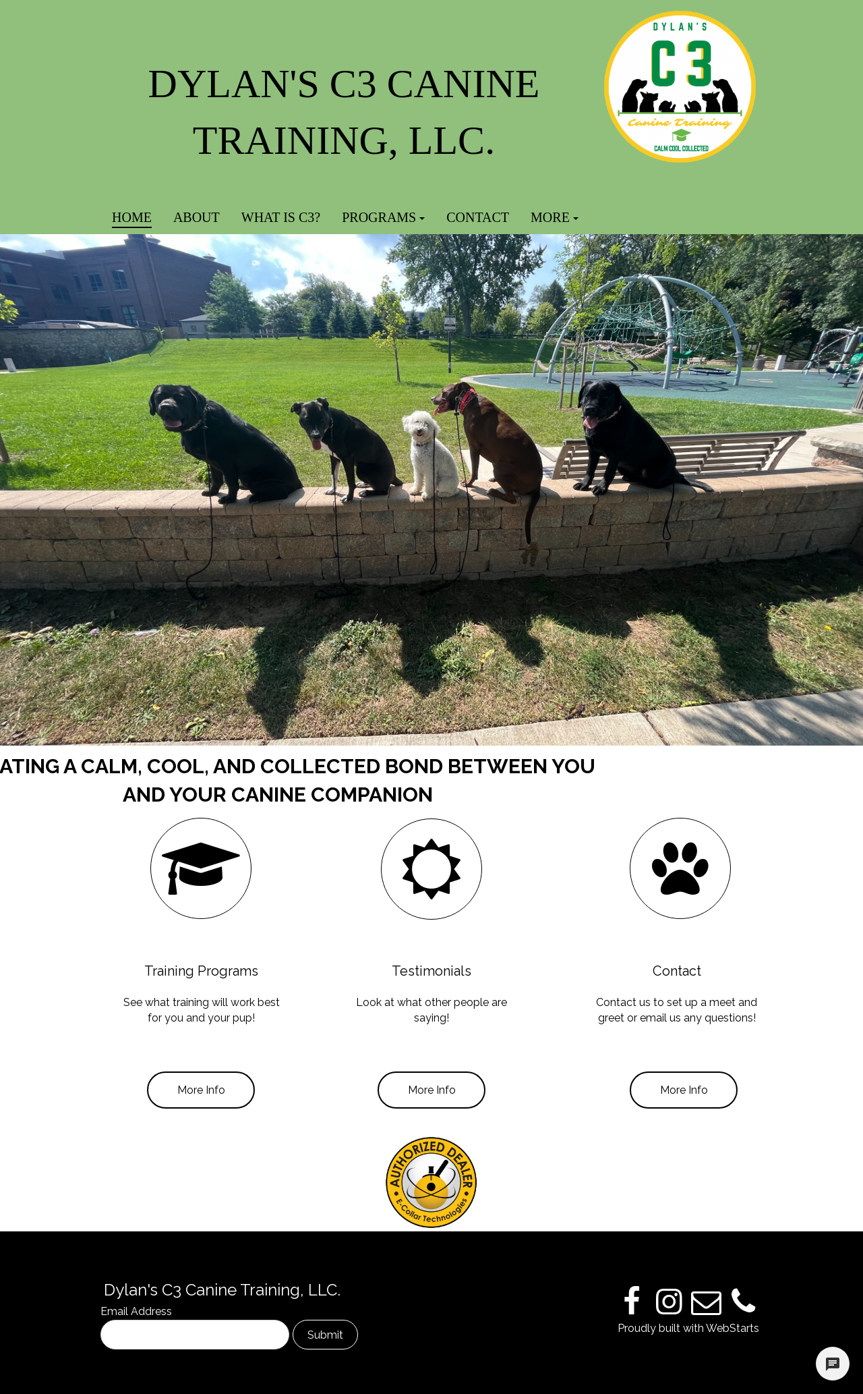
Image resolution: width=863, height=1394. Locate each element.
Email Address (136, 1311)
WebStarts (732, 1328)
